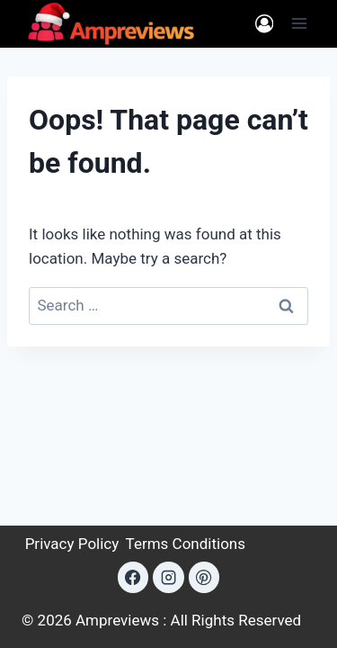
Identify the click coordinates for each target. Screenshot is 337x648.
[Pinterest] (204, 577)
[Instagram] (168, 577)
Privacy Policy (72, 544)
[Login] (264, 23)
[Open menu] (298, 24)
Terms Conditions (185, 544)
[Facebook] (133, 577)
